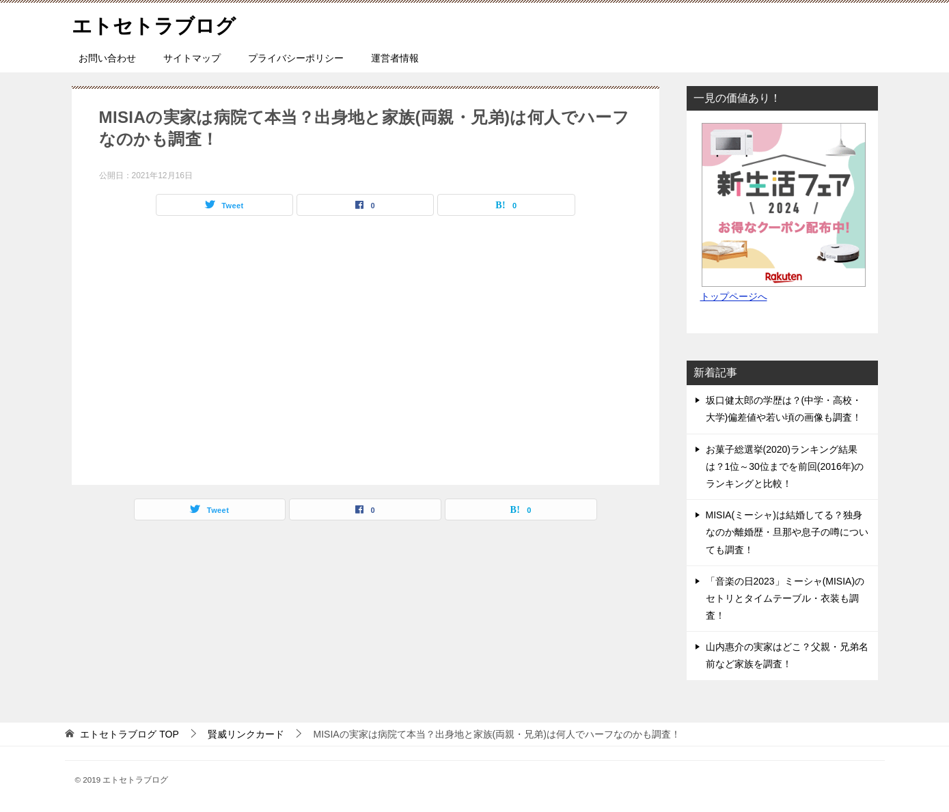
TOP (129, 734)
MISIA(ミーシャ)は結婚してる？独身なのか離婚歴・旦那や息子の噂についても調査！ (787, 532)
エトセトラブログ (156, 23)
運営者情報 (395, 58)
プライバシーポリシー (296, 58)
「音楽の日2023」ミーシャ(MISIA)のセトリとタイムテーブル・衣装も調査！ (785, 598)
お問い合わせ (107, 58)
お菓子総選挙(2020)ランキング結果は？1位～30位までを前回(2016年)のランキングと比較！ (785, 466)
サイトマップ (192, 58)
